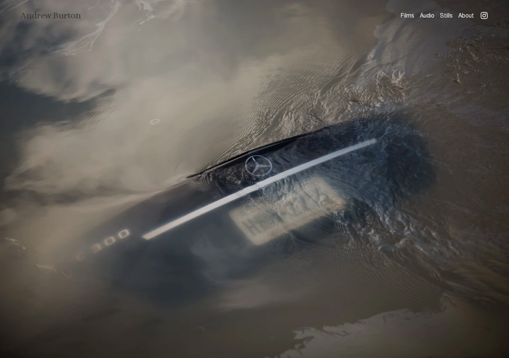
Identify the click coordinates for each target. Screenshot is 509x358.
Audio (427, 15)
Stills (446, 15)
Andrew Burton (51, 15)
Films (407, 15)
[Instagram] (484, 15)
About (466, 15)
